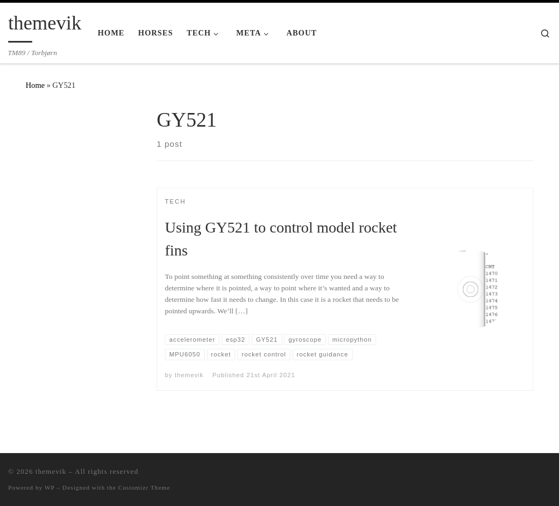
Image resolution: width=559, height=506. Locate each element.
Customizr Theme (144, 487)
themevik (189, 375)
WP (50, 487)
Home (35, 85)
